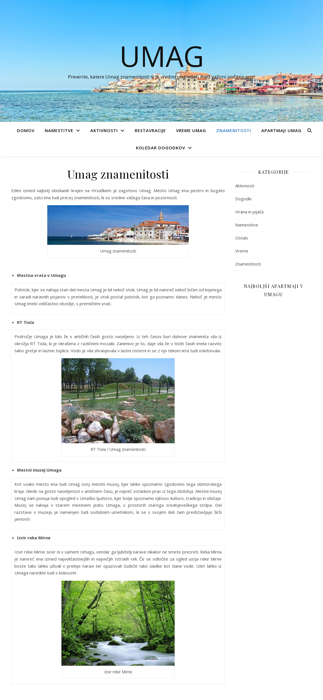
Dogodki (243, 198)
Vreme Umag (191, 130)
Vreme (241, 251)
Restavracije (150, 130)
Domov (26, 130)
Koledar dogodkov (160, 147)
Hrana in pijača (249, 212)
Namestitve (59, 130)
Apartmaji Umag (281, 130)
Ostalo (241, 238)
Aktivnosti (104, 130)
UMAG (161, 56)
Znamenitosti (233, 130)
